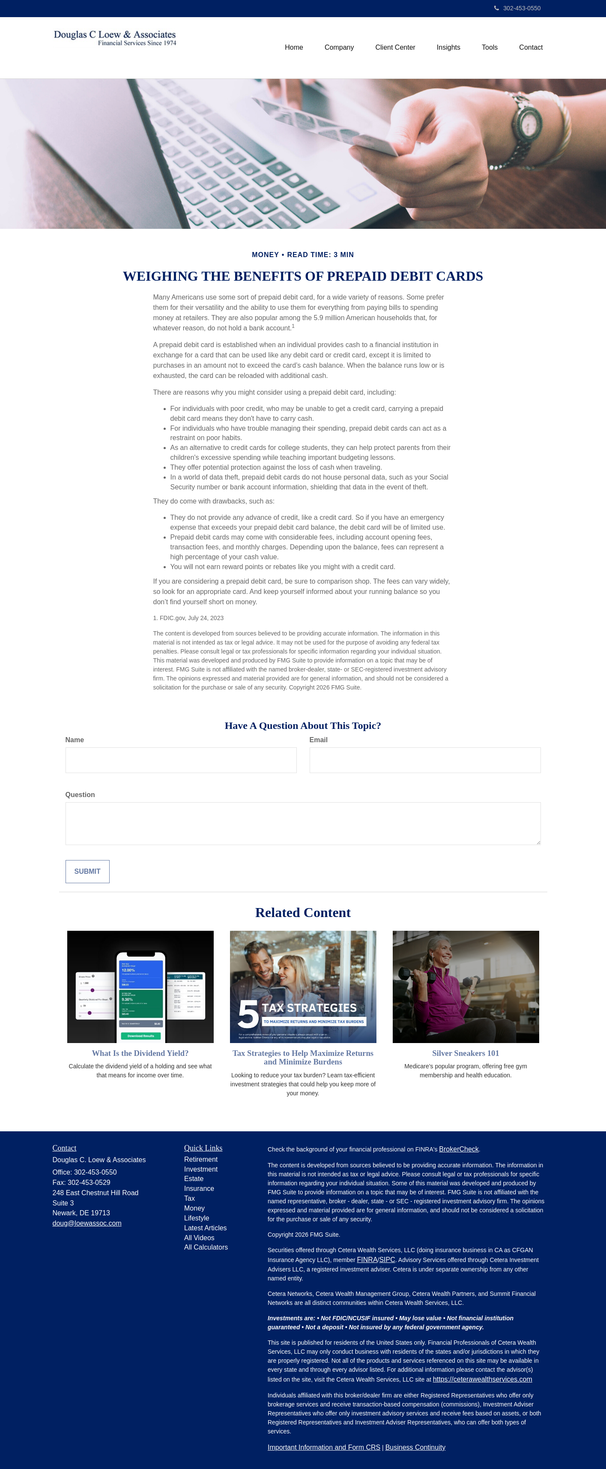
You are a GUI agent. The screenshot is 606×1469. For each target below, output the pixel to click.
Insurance (199, 1188)
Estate (193, 1178)
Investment (201, 1169)
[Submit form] (88, 872)
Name (75, 739)
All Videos (199, 1237)
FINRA (367, 1259)
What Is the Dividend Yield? (140, 1053)
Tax (189, 1198)
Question (80, 794)
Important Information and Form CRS (324, 1447)
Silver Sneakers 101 (465, 1053)
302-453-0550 (517, 8)
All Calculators (206, 1247)
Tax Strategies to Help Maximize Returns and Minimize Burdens (303, 1058)
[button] (339, 48)
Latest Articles (205, 1228)
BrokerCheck (458, 1149)
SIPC (387, 1259)
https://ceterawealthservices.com (482, 1379)
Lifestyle (196, 1218)
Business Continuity (415, 1447)
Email (319, 739)
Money (194, 1208)
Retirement (201, 1159)
